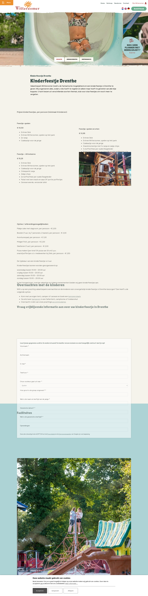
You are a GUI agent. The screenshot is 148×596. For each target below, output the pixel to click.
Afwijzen (70, 591)
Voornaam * (24, 401)
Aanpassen (55, 591)
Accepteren (40, 591)
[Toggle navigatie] (6, 2)
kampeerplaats (74, 311)
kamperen (36, 314)
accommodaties (59, 317)
